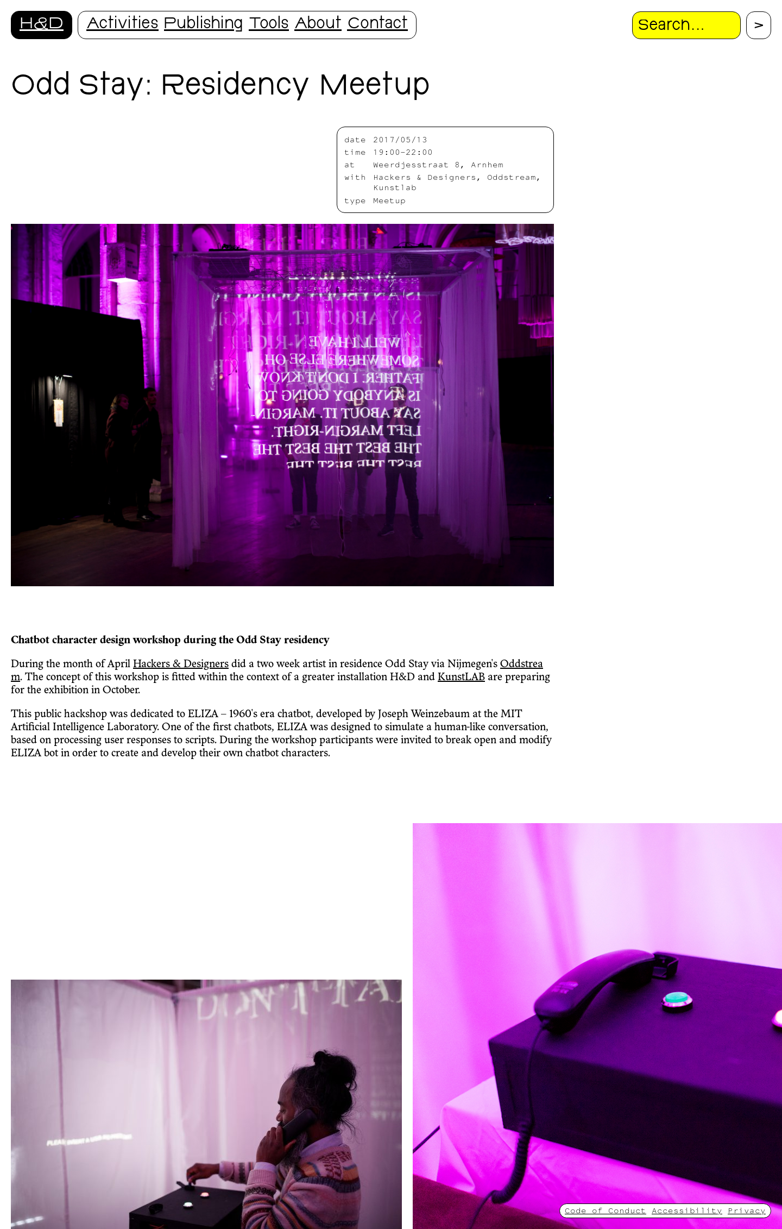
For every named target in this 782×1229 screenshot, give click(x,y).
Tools (269, 24)
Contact (377, 24)
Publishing (203, 24)
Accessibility (687, 1210)
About (318, 24)
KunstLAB (461, 677)
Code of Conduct (605, 1210)
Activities (122, 24)
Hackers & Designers (181, 664)
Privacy (747, 1210)
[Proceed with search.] (758, 25)
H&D (42, 24)
